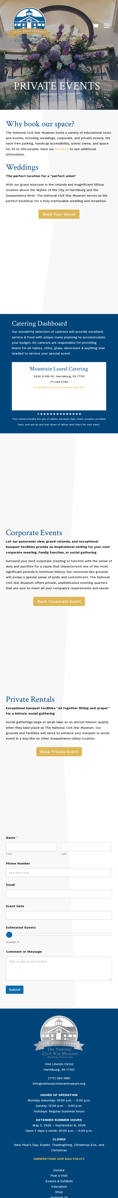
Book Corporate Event (59, 601)
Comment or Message (24, 951)
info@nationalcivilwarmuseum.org (59, 1083)
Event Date (15, 906)
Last (64, 853)
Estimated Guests (21, 927)
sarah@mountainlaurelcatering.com (59, 387)
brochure (62, 149)
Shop (59, 1192)
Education (59, 1186)
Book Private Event (59, 751)
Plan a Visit (59, 1175)
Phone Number (18, 863)
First (9, 853)
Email (10, 885)
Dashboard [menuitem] (52, 323)
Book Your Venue (59, 214)
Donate (59, 1170)
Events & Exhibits (59, 1181)
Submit (14, 990)
